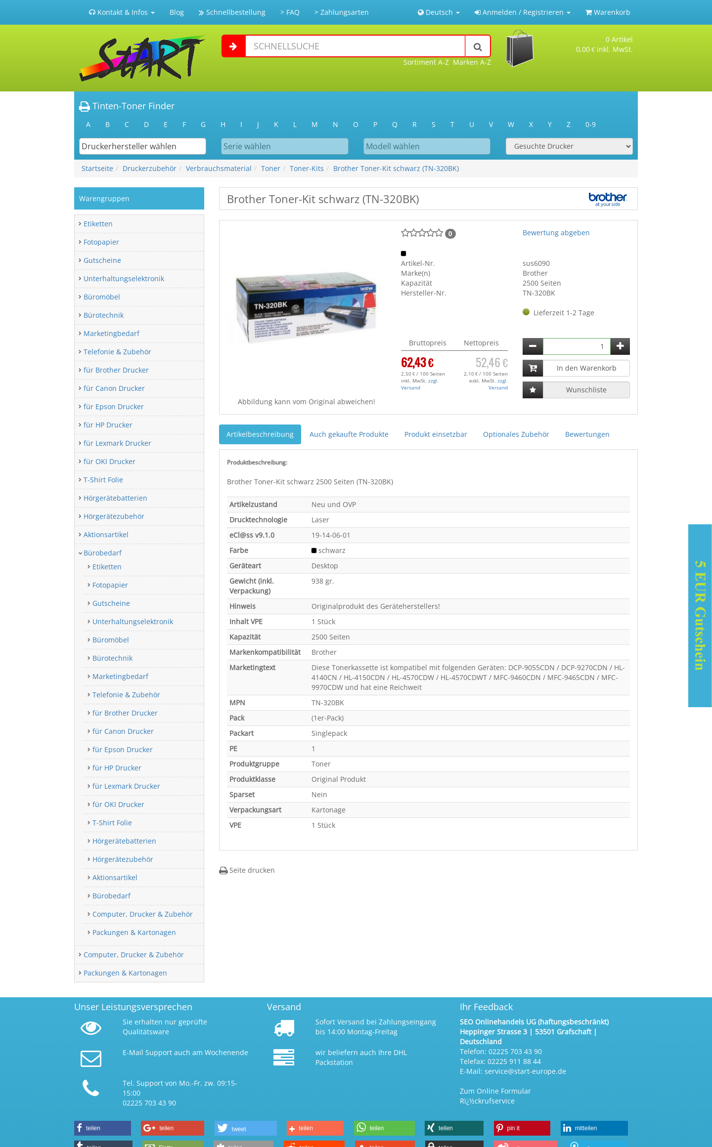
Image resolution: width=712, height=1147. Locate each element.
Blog (177, 12)
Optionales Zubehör (516, 434)
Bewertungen (587, 434)
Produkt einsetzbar (435, 434)
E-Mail (133, 1052)
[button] (102, 1128)
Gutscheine (102, 260)
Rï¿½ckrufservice (487, 1100)
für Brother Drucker (116, 370)
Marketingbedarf (111, 333)
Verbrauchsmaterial (219, 168)
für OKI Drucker (109, 461)
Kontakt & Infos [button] (122, 12)
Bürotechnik (104, 315)
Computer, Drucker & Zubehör (142, 914)
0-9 (590, 124)
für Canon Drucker (114, 388)
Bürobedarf (103, 552)
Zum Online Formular (495, 1091)
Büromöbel (102, 296)
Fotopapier (101, 242)
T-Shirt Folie (103, 479)
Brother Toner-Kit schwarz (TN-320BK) (396, 168)
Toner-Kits (307, 168)
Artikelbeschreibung (260, 434)
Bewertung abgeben (556, 232)
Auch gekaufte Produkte (349, 434)
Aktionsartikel (106, 534)
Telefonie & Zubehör (117, 351)
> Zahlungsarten (341, 12)
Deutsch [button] (439, 12)
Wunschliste (586, 389)
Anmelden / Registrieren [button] (523, 12)
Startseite (97, 168)
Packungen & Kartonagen (134, 932)
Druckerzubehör (150, 168)
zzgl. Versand (420, 384)
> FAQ (290, 12)
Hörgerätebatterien (115, 498)
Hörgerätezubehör (114, 516)
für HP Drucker (108, 424)
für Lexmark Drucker (117, 443)
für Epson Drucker (114, 406)
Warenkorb (607, 12)
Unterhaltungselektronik (124, 278)
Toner (270, 168)
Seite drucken (247, 870)
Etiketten (98, 223)
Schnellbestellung (232, 12)
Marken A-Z (472, 62)
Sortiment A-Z (426, 62)
